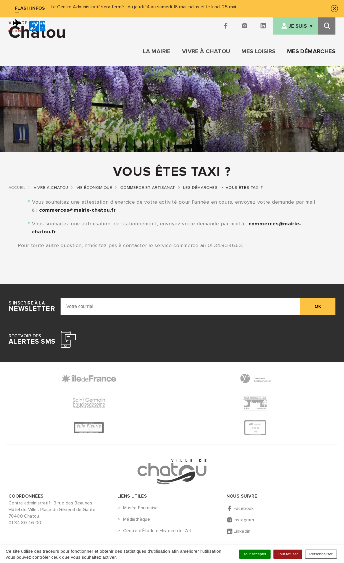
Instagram (244, 520)
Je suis (298, 26)
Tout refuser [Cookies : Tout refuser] (288, 554)
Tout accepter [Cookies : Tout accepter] (254, 554)
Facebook (244, 508)
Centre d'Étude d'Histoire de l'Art (157, 531)
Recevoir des (32, 339)
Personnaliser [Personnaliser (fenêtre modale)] (321, 554)
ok (318, 306)
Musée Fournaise (140, 508)
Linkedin (242, 531)
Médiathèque (136, 519)
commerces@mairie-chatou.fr (77, 210)
